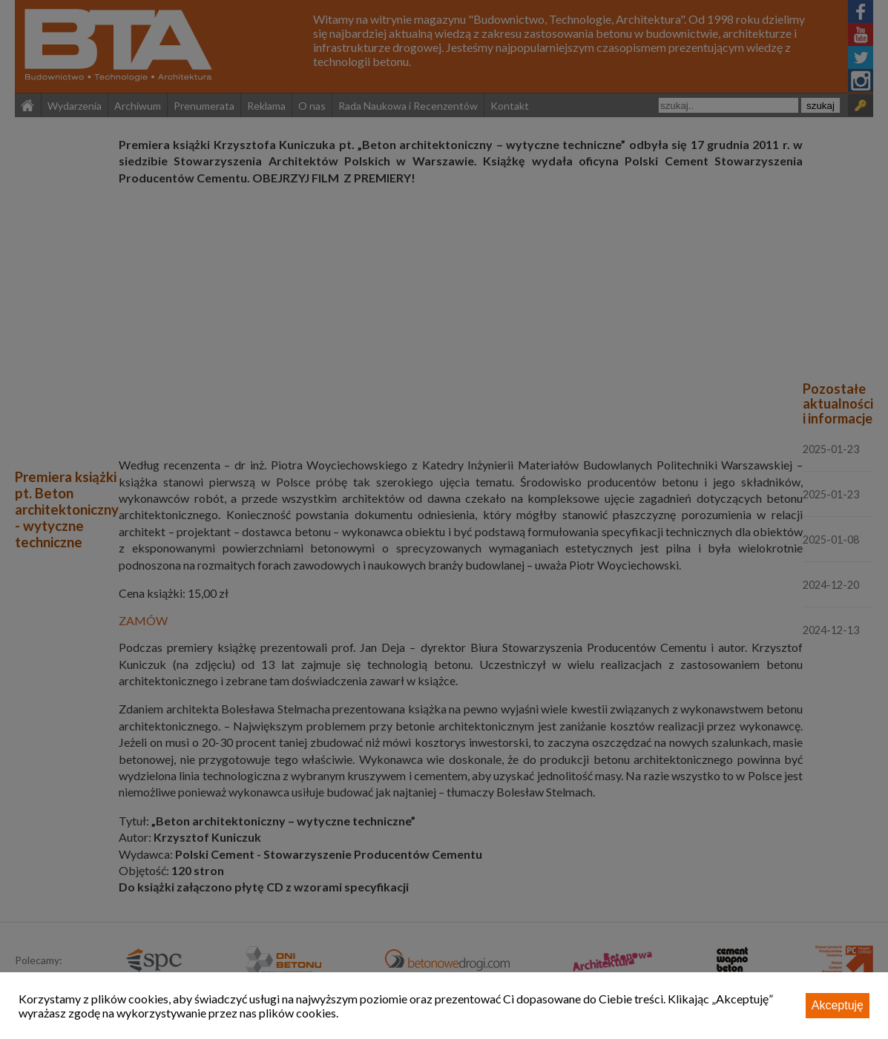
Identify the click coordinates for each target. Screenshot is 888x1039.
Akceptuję (838, 1005)
